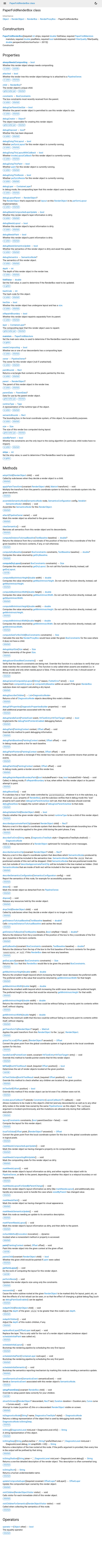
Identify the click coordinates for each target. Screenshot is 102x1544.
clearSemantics (10, 526)
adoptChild (8, 475)
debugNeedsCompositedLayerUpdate (20, 212)
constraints (8, 96)
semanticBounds (10, 415)
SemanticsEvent (30, 1378)
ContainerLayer (23, 186)
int (33, 36)
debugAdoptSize (10, 649)
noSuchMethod (10, 1234)
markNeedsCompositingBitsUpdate (19, 1157)
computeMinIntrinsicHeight (15, 606)
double (53, 36)
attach (5, 515)
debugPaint (8, 729)
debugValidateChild (11, 812)
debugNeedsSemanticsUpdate (17, 246)
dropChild (7, 909)
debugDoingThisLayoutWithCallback (19, 152)
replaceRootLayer (11, 1330)
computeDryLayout (12, 563)
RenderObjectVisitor (24, 1492)
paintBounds (8, 370)
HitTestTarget (58, 718)
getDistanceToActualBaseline (16, 920)
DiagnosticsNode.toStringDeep (17, 1421)
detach (6, 887)
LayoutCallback (53, 1100)
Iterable (81, 501)
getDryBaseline (40, 555)
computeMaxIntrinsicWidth (15, 592)
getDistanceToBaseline (13, 932)
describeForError (10, 837)
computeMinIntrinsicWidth (15, 620)
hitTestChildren (9, 1077)
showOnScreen (9, 1401)
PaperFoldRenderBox (13, 36)
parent (5, 381)
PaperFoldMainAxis (84, 36)
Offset (40, 729)
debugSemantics (10, 257)
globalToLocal (9, 1040)
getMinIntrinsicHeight (43, 609)
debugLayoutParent (12, 198)
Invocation (22, 1234)
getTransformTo (10, 1029)
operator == (8, 1527)
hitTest (6, 1066)
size (60, 305)
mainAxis (7, 336)
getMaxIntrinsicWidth (43, 595)
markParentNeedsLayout (14, 1222)
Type (19, 404)
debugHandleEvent (11, 718)
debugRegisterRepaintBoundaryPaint (19, 777)
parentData (8, 392)
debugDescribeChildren (13, 695)
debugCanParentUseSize (14, 107)
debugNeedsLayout (11, 223)
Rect (19, 370)
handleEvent (8, 1055)
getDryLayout (39, 566)
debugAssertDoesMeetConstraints (18, 660)
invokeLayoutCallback (21, 155)
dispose (6, 898)
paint (13, 167)
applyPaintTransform (12, 486)
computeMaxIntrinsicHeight (15, 577)
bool (51, 39)
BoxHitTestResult (18, 1066)
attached (7, 73)
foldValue (7, 279)
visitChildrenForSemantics (15, 1503)
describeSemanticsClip (13, 852)
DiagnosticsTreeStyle (42, 837)
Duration (59, 1401)
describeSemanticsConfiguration (18, 875)
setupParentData (11, 1390)
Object (6, 19)
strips (5, 452)
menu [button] (4, 3)
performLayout (18, 144)
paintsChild (8, 1256)
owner (5, 358)
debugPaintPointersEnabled (31, 721)
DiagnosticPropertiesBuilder (34, 706)
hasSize (6, 302)
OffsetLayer (24, 1330)
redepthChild (8, 1308)
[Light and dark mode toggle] (96, 3)
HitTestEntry (45, 718)
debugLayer (8, 186)
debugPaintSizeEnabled (16, 1299)
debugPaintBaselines (12, 740)
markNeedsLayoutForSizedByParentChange (23, 1186)
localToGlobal (9, 1131)
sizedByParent (9, 438)
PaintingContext (21, 729)
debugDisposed (10, 130)
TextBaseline (41, 538)
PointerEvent (27, 718)
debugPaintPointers (12, 752)
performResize (18, 178)
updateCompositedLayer (14, 1481)
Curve (89, 1401)
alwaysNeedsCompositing (15, 62)
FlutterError (53, 681)
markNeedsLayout (11, 1168)
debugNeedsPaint (11, 234)
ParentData (21, 392)
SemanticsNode (28, 257)
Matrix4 (54, 486)
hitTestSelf (7, 1088)
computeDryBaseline (12, 552)
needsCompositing (11, 347)
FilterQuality (81, 39)
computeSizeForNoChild (14, 635)
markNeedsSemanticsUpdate (16, 1211)
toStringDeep (9, 1441)
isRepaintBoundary (11, 313)
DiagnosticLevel (18, 1430)
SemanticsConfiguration (59, 501)
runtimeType (8, 404)
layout (44, 201)
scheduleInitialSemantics (14, 1367)
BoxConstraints (23, 96)
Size (12, 426)
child (5, 85)
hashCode (7, 291)
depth (5, 268)
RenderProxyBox (48, 19)
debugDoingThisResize (13, 175)
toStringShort (9, 1470)
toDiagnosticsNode (11, 1415)
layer (5, 325)
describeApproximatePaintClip (16, 823)
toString (6, 1430)
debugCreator (9, 118)
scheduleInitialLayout (12, 1344)
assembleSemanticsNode (14, 501)
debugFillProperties (11, 706)
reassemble (8, 1290)
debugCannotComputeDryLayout (18, 681)
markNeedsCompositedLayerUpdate (19, 1146)
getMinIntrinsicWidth (43, 624)
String (37, 681)
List (30, 695)
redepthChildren (10, 1319)
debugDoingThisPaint (12, 164)
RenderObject (18, 19)
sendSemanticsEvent (12, 1378)
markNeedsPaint (10, 1200)
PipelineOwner (74, 76)
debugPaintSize (10, 766)
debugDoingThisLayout (13, 141)
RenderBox (32, 19)
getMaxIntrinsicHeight (43, 581)
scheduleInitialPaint (12, 1336)
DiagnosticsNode (41, 695)
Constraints (38, 1100)
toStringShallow (10, 1458)
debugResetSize (10, 791)
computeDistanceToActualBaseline (19, 538)
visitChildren (8, 1492)
